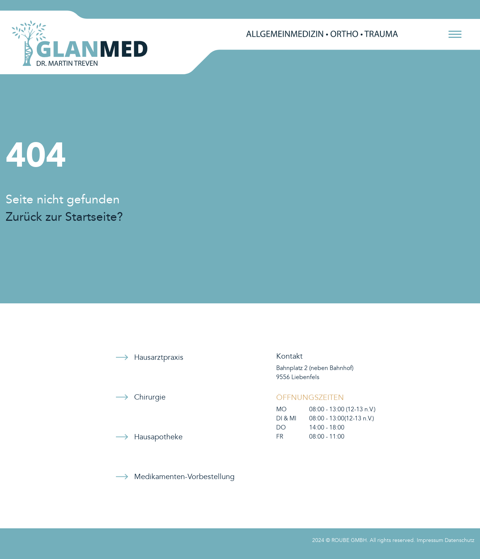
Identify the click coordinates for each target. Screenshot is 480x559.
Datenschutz (459, 540)
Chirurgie (150, 397)
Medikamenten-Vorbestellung (184, 477)
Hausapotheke (158, 437)
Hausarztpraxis (158, 357)
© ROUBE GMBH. (347, 540)
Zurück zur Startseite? (64, 217)
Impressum (430, 540)
